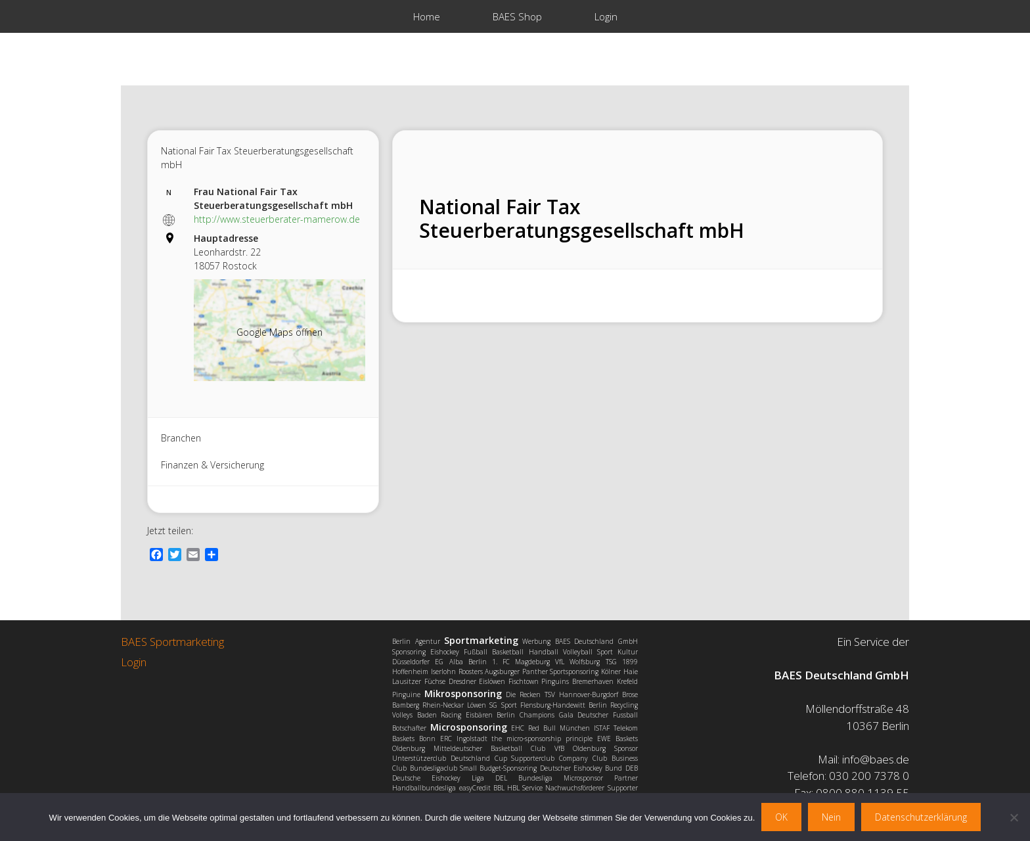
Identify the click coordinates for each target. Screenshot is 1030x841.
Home (426, 16)
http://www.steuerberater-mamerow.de (277, 219)
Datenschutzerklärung (921, 817)
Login (605, 16)
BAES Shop (517, 16)
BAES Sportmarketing (172, 641)
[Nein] (1013, 817)
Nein (831, 817)
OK (781, 817)
